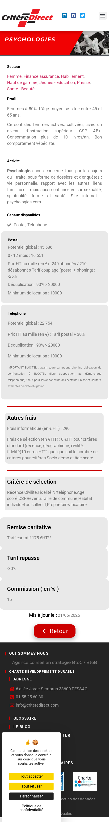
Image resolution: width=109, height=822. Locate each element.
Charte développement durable (42, 671)
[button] (103, 16)
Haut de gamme (22, 82)
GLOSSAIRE (25, 718)
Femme (14, 76)
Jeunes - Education (57, 82)
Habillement (72, 76)
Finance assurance (41, 76)
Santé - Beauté (21, 89)
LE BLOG (22, 727)
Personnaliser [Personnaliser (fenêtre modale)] (31, 796)
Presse (83, 82)
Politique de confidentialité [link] (31, 808)
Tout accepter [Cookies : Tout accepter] (31, 776)
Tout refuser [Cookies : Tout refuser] (31, 786)
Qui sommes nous (29, 653)
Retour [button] (54, 631)
